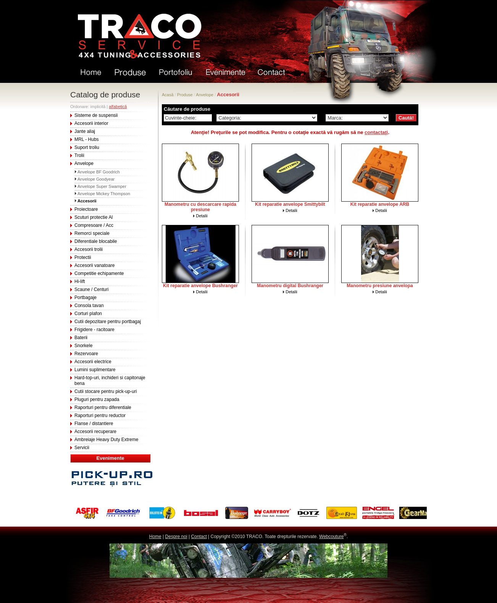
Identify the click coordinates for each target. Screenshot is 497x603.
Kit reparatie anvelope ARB (379, 204)
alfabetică (118, 106)
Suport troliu (86, 147)
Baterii (80, 337)
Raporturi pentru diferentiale (102, 407)
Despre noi (176, 536)
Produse (185, 94)
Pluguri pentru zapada (96, 399)
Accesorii (87, 201)
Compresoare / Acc (93, 225)
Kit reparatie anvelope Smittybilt (290, 204)
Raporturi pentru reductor (100, 415)
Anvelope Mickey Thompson (103, 193)
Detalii (202, 215)
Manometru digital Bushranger (290, 285)
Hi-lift (79, 281)
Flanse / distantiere (93, 423)
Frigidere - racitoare (94, 329)
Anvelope (84, 163)
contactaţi (376, 132)
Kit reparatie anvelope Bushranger (200, 285)
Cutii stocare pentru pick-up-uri (105, 391)
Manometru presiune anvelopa (380, 285)
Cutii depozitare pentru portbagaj (107, 321)
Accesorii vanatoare (94, 265)
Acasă (168, 94)
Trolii (79, 155)
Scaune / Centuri (91, 289)
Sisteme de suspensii (96, 115)
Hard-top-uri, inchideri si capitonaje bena (109, 380)
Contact (199, 536)
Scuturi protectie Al (93, 217)
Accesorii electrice (92, 361)
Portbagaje (85, 297)
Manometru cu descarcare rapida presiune (200, 207)
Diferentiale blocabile (95, 241)
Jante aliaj (84, 131)
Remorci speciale (92, 233)
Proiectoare (86, 209)
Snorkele (83, 345)
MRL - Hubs (86, 139)
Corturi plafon (88, 313)
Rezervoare (86, 353)
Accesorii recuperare (95, 431)
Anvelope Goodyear (96, 179)
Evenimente (110, 458)
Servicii (81, 447)
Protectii (82, 257)
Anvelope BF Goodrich (98, 172)
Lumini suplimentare (94, 369)
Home (155, 536)
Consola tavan (89, 305)
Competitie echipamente (99, 273)
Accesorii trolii (88, 249)
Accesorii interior (91, 123)
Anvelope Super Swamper (101, 186)
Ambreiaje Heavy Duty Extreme (106, 439)
